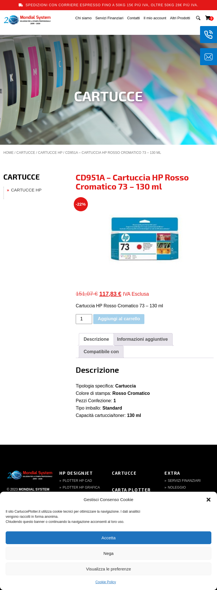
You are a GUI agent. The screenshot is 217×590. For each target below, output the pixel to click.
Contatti (133, 18)
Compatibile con (101, 351)
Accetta (108, 537)
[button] (208, 499)
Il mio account (155, 18)
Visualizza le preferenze (108, 568)
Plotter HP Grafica (81, 487)
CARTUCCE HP (50, 153)
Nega (108, 553)
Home (8, 153)
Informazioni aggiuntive (142, 339)
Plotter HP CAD (77, 481)
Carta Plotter (131, 489)
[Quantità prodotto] (84, 319)
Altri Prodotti (180, 18)
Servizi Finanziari (109, 18)
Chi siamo (83, 18)
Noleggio (177, 487)
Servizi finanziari (184, 481)
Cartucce (124, 473)
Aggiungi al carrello (119, 318)
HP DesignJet (76, 473)
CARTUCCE (25, 153)
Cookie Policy (106, 582)
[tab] (96, 339)
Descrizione (96, 339)
